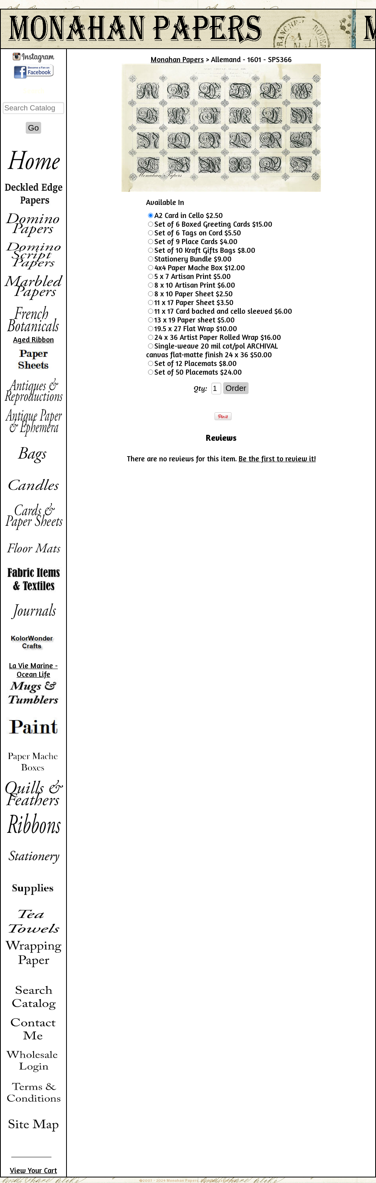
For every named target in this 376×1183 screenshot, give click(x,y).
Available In (165, 202)
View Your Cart (33, 1170)
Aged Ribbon (33, 339)
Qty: (200, 388)
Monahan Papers (177, 59)
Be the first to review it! (277, 458)
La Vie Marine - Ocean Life (33, 670)
